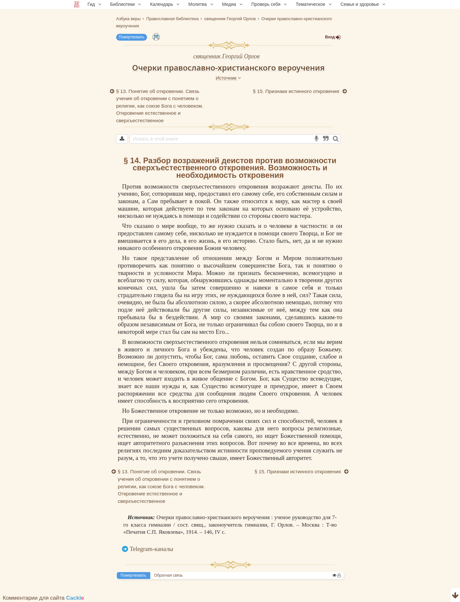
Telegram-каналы (151, 548)
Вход (333, 37)
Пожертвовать (131, 37)
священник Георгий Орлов (226, 56)
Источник (228, 78)
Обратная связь (168, 575)
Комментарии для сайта (43, 598)
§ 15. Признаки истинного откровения (297, 91)
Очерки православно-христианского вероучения (228, 67)
